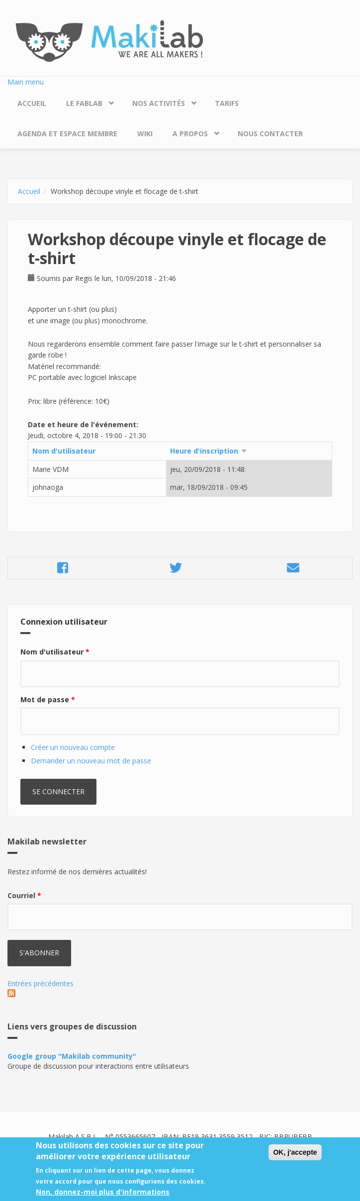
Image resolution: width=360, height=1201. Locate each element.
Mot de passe (47, 699)
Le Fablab (84, 103)
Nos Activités (158, 103)
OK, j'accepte (295, 1158)
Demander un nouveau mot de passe (91, 760)
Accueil (31, 103)
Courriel (24, 895)
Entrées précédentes (40, 983)
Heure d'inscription (208, 451)
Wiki (145, 133)
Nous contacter (270, 133)
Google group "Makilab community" (71, 1056)
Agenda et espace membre (67, 133)
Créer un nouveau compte (73, 747)
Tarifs (227, 103)
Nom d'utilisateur (63, 451)
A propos (190, 133)
